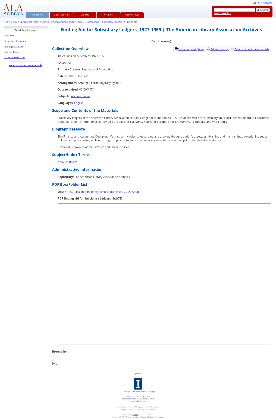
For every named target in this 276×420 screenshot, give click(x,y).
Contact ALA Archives (138, 401)
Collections (37, 14)
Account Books (80, 96)
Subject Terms (12, 52)
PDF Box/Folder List (14, 57)
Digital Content (61, 14)
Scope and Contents (15, 41)
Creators (108, 14)
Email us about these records (25, 65)
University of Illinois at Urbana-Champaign (138, 391)
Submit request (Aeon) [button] (189, 49)
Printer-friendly (220, 49)
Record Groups (132, 14)
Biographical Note (13, 46)
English (79, 103)
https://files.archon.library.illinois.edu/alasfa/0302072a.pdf (103, 192)
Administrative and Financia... (68, 21)
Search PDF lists (222, 13)
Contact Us (266, 2)
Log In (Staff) (138, 373)
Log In (256, 2)
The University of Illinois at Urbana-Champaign (145, 417)
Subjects (85, 14)
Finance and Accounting (97, 69)
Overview (9, 35)
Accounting (93, 21)
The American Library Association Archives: (27, 21)
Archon (135, 414)
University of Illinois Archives (138, 396)
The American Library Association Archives (138, 398)
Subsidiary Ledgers (112, 21)
